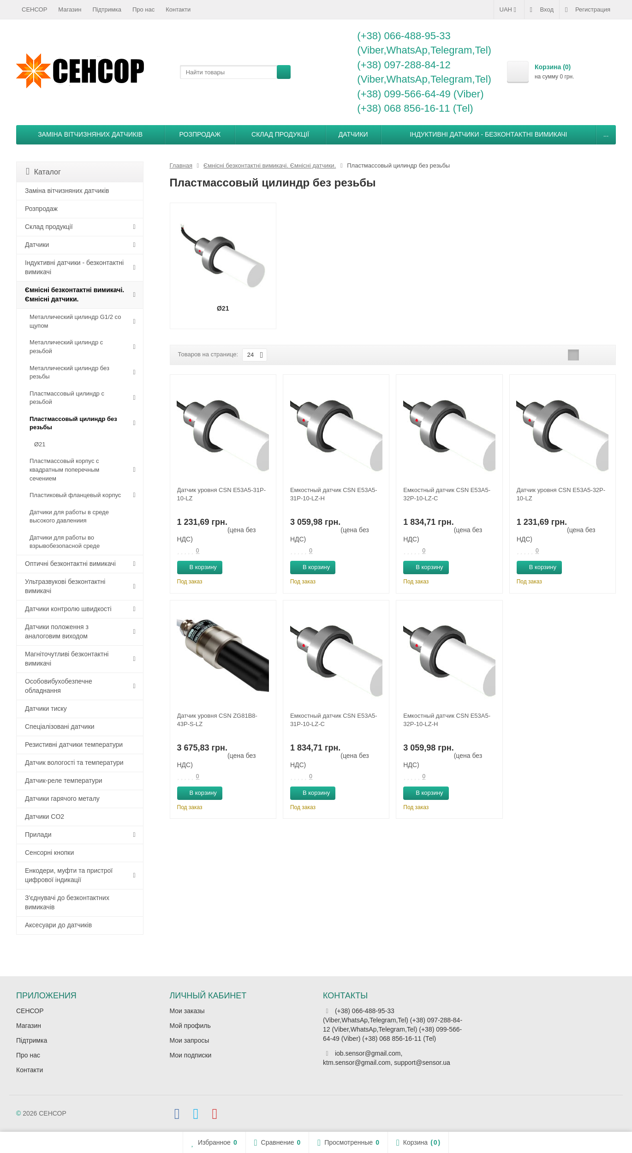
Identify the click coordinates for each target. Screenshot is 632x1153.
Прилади (38, 834)
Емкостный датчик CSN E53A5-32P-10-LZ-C (446, 494)
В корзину (198, 566)
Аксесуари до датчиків (58, 925)
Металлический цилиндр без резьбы (69, 372)
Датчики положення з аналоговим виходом (57, 631)
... (606, 134)
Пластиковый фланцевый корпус (75, 495)
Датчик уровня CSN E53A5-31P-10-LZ (221, 494)
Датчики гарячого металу (62, 798)
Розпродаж (200, 134)
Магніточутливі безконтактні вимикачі (66, 658)
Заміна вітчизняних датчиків (90, 134)
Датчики (353, 134)
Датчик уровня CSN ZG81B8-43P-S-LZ (217, 719)
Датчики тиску (46, 708)
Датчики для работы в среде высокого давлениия (69, 516)
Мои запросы (189, 1040)
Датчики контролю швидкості (68, 609)
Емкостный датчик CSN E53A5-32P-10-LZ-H (446, 719)
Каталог (43, 171)
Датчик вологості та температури (74, 762)
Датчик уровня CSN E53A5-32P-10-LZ (561, 494)
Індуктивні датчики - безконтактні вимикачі (488, 134)
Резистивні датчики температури (74, 744)
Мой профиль (190, 1025)
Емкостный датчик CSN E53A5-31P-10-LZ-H (333, 494)
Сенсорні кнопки (49, 852)
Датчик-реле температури (63, 780)
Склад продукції (280, 134)
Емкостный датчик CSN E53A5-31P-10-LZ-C (333, 719)
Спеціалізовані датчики (60, 726)
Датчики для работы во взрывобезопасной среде (65, 542)
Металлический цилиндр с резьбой (66, 346)
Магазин (69, 9)
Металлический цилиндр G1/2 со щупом (75, 321)
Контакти (178, 9)
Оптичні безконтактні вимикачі (70, 563)
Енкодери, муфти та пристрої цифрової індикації (69, 875)
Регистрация (587, 9)
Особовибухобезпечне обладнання (58, 686)
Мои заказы (187, 1011)
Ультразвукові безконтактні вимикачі (65, 586)
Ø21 (40, 444)
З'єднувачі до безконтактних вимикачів (67, 902)
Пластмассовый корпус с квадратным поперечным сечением (64, 469)
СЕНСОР (34, 9)
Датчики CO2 (44, 816)
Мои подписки (191, 1055)
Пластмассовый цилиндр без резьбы (73, 423)
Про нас (143, 9)
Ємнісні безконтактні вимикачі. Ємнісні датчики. (74, 294)
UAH (509, 9)
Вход (542, 9)
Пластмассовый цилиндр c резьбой (67, 398)
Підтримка (107, 9)
